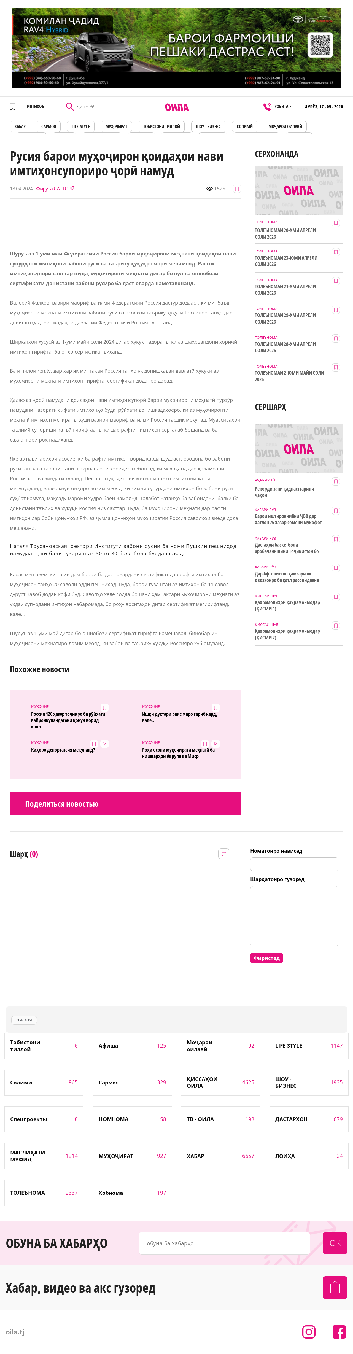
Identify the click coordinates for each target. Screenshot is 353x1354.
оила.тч (24, 1020)
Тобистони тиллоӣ (161, 126)
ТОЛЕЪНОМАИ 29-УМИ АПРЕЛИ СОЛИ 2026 (285, 318)
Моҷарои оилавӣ (285, 126)
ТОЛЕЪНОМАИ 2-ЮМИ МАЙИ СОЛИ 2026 (289, 376)
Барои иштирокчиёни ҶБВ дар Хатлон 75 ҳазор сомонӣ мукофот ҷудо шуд (288, 519)
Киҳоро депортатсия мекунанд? (63, 750)
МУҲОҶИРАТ (116, 126)
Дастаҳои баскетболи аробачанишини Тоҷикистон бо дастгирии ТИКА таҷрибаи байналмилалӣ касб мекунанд (287, 548)
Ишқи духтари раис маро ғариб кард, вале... (179, 717)
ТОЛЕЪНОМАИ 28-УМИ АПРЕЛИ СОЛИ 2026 (285, 347)
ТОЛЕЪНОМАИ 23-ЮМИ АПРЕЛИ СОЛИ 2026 (286, 261)
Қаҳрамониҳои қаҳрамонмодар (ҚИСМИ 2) (287, 634)
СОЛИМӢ (245, 126)
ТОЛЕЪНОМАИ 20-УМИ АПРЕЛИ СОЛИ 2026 (285, 233)
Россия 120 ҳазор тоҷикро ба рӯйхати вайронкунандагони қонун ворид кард (68, 719)
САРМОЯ (48, 126)
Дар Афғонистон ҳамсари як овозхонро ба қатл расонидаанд (287, 576)
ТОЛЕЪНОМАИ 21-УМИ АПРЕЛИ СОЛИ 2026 (285, 289)
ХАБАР (20, 126)
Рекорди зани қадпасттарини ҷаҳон (284, 492)
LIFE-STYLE (81, 126)
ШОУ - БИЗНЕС (208, 126)
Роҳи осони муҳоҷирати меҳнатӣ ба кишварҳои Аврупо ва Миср (178, 753)
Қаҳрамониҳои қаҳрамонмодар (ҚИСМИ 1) (287, 605)
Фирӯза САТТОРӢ (55, 189)
